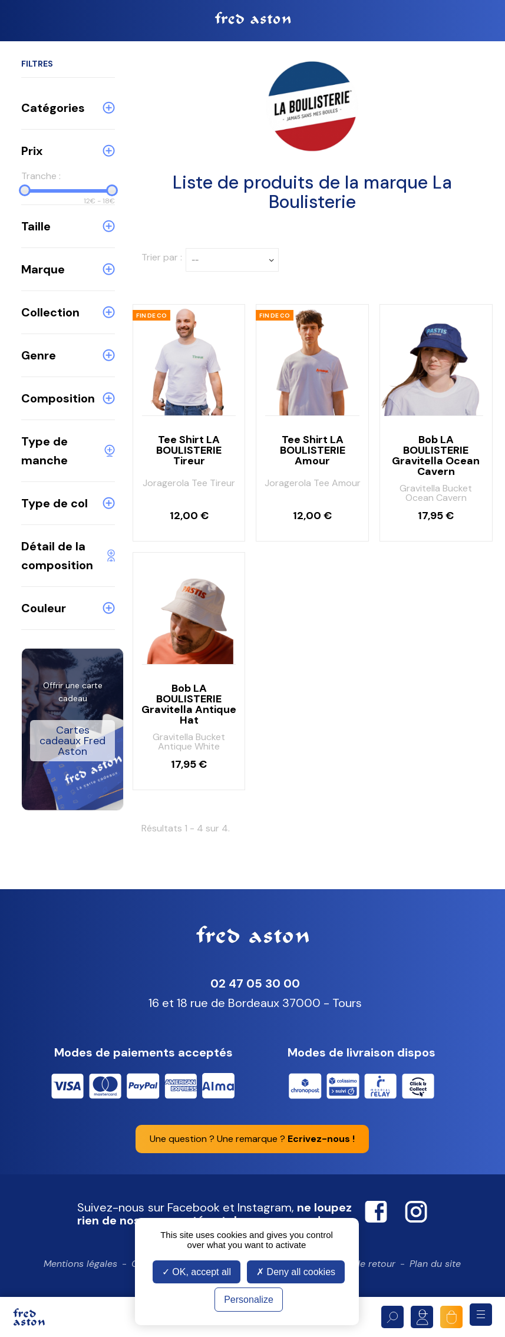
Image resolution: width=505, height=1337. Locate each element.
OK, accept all (196, 1272)
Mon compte (422, 1317)
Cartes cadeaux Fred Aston (72, 740)
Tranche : (41, 176)
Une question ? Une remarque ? (252, 1139)
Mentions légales (80, 1263)
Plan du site (435, 1263)
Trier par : (161, 257)
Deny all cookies (295, 1272)
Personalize (248, 1300)
